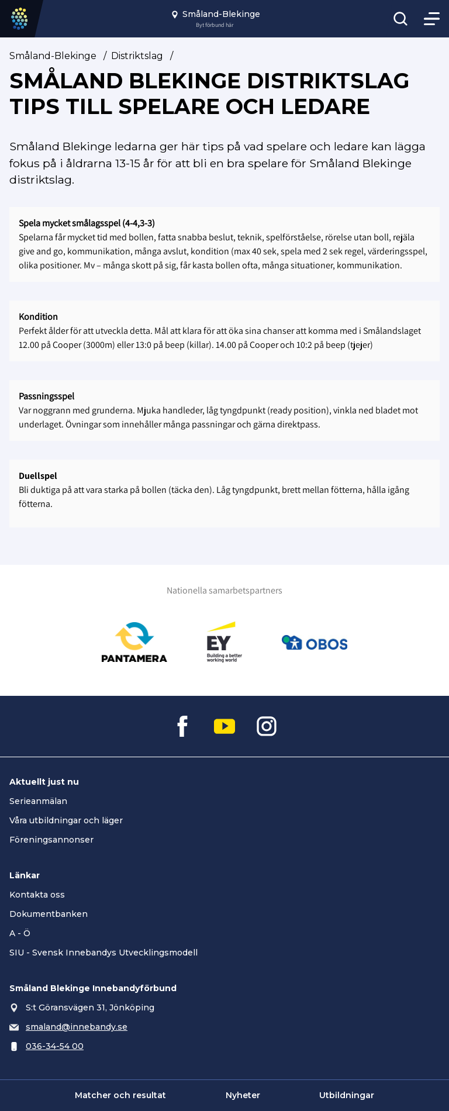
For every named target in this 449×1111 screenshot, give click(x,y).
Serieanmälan (38, 801)
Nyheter (243, 1095)
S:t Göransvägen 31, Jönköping (90, 1007)
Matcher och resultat (120, 1095)
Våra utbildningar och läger (66, 820)
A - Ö (19, 933)
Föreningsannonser (51, 839)
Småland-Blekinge (52, 55)
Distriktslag (137, 55)
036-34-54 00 (55, 1046)
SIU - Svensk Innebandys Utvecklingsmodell (103, 952)
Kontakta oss (37, 894)
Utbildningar (346, 1095)
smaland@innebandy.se (76, 1027)
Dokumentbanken (48, 914)
